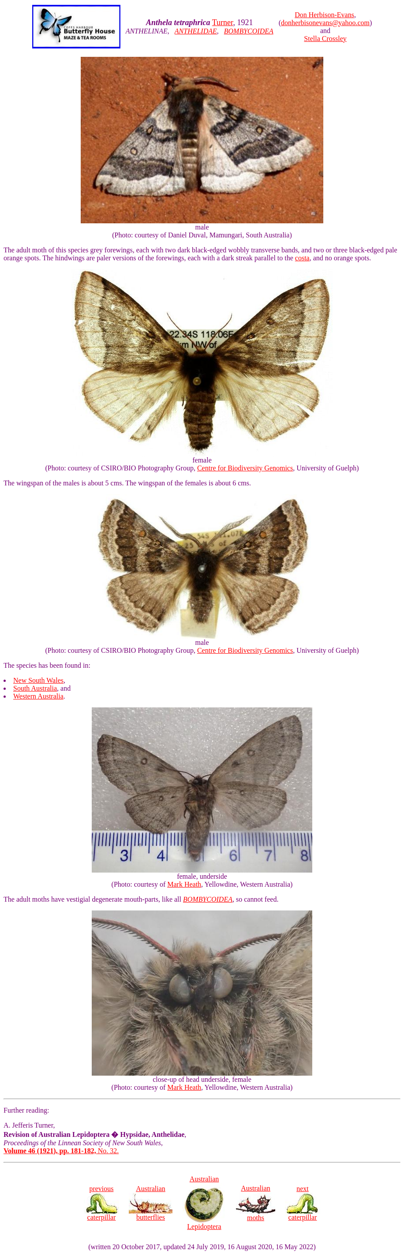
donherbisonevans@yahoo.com (325, 22)
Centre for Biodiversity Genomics (245, 468)
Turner (222, 22)
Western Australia (38, 696)
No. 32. (61, 1150)
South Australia (35, 688)
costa (302, 258)
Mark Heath (184, 884)
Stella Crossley (325, 38)
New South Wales (38, 680)
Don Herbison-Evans (324, 14)
